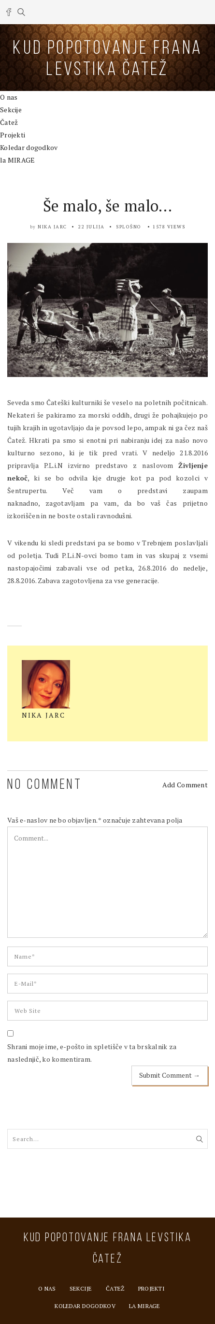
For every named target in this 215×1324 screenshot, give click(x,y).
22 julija (91, 227)
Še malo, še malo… (107, 206)
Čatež (9, 122)
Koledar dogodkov (28, 147)
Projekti (12, 134)
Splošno (129, 227)
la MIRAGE (17, 160)
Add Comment (185, 784)
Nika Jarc (52, 227)
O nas (8, 97)
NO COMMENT (44, 785)
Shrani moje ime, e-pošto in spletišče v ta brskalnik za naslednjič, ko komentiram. (91, 1053)
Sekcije (11, 109)
